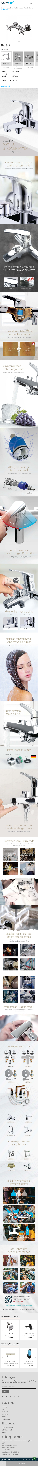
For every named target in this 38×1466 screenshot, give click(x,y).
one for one (5, 1412)
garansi (4, 1432)
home (2, 8)
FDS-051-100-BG (10, 1363)
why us (4, 1409)
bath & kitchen (18, 8)
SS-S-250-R (29, 1363)
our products (9, 8)
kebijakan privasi (7, 1430)
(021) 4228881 (15, 1452)
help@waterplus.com (11, 1445)
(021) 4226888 (11, 1447)
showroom (5, 1414)
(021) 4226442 (9, 1450)
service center (6, 1419)
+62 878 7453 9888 (13, 1454)
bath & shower (28, 8)
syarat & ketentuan (7, 1427)
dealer (3, 1416)
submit (5, 1391)
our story (4, 1407)
